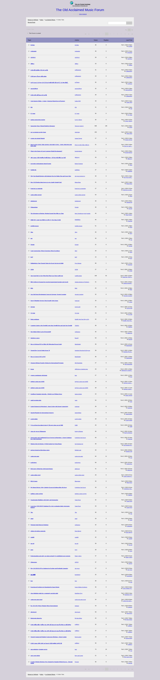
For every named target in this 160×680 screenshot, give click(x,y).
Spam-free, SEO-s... (127, 277)
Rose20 (130, 339)
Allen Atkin (129, 133)
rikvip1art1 (129, 613)
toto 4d (130, 544)
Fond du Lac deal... (127, 189)
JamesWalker (129, 414)
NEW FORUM (83, 14)
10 (125, 34)
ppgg (131, 551)
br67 (131, 258)
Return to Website (33, 20)
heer (131, 376)
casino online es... (127, 476)
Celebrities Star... (128, 488)
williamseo (129, 526)
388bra (130, 65)
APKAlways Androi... (126, 370)
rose (131, 457)
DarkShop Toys (128, 594)
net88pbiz (129, 171)
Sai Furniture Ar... (127, 445)
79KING (130, 326)
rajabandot (129, 52)
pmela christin (128, 395)
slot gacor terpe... (128, 177)
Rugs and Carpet (128, 657)
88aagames (129, 482)
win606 (130, 538)
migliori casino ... (128, 383)
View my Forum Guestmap (82, 4)
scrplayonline (129, 420)
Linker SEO (129, 102)
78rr (131, 513)
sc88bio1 (130, 625)
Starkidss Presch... (127, 351)
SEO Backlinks (128, 364)
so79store (130, 83)
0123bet (130, 46)
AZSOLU (129, 58)
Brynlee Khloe (128, 619)
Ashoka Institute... (127, 283)
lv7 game (130, 114)
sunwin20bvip (128, 90)
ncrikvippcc (129, 463)
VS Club (130, 314)
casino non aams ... (127, 600)
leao (131, 582)
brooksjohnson (128, 152)
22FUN (130, 563)
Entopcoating (129, 638)
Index (41, 20)
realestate (130, 407)
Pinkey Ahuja (129, 557)
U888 (131, 426)
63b (131, 108)
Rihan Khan (129, 183)
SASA (130, 127)
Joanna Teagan (128, 139)
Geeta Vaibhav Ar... (127, 588)
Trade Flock (129, 501)
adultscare (129, 333)
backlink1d (129, 576)
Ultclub (130, 208)
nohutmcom (129, 202)
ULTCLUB (129, 308)
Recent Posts (31, 22)
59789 (130, 270)
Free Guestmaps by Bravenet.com (80, 5)
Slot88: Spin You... (127, 320)
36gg (131, 233)
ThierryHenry (129, 214)
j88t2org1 (129, 158)
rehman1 (130, 607)
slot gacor (129, 569)
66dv (131, 289)
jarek (131, 401)
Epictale (130, 663)
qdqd (131, 520)
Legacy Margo (128, 121)
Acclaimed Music (50, 20)
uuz (131, 239)
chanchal (130, 221)
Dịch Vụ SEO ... (128, 146)
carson (130, 302)
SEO (131, 165)
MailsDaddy (129, 345)
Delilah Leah (129, 451)
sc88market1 (129, 71)
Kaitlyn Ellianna (128, 432)
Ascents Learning (128, 295)
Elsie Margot (129, 532)
